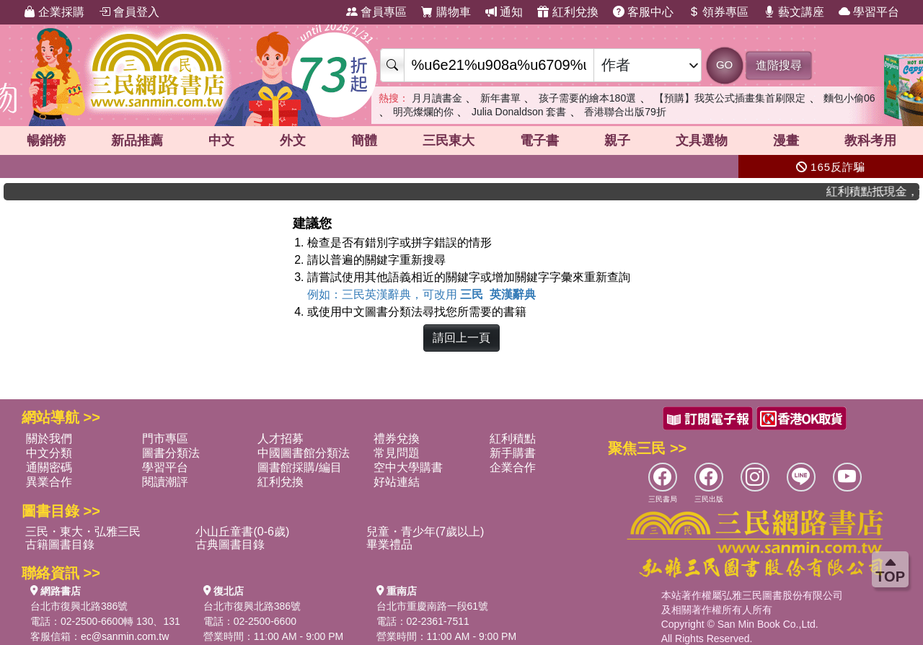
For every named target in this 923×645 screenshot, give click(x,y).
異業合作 (49, 482)
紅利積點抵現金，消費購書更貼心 (880, 191)
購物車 (445, 12)
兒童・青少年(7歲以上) (425, 531)
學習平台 (869, 12)
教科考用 (870, 140)
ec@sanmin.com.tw (125, 636)
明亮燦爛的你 (423, 111)
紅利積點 (513, 438)
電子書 (539, 140)
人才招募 (280, 438)
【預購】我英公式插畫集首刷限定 (729, 98)
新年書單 (500, 98)
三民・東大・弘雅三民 (83, 531)
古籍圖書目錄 (59, 544)
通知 (504, 12)
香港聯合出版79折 (625, 111)
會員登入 (129, 12)
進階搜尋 (779, 65)
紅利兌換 (567, 12)
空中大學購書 (408, 467)
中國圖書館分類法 (303, 453)
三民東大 (448, 140)
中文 (221, 140)
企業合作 (513, 467)
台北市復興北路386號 (79, 606)
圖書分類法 (171, 453)
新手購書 (513, 453)
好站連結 (397, 482)
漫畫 (786, 140)
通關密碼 (49, 467)
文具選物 (702, 140)
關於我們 (49, 438)
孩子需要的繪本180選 (587, 98)
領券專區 (718, 12)
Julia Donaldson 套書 (519, 111)
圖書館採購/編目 (299, 467)
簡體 (364, 140)
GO (724, 64)
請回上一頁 (461, 338)
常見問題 (397, 453)
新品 (137, 140)
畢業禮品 (389, 544)
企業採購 (54, 12)
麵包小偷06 (849, 98)
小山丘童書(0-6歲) (242, 531)
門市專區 (165, 438)
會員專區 (376, 12)
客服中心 (643, 12)
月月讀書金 (437, 98)
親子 (617, 140)
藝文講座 (794, 12)
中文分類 (49, 453)
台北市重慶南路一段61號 (432, 606)
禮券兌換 (397, 438)
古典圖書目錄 (230, 544)
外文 (293, 140)
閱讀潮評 (165, 482)
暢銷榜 (46, 140)
